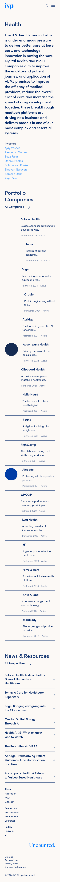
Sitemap (9, 857)
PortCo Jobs (11, 816)
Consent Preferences (15, 867)
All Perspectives (18, 663)
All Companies (17, 207)
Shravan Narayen (16, 171)
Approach (10, 793)
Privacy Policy (11, 864)
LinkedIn (9, 831)
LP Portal (10, 821)
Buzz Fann (11, 158)
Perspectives (12, 812)
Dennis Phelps (14, 163)
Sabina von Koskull (17, 167)
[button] (55, 6)
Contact (9, 802)
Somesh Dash (14, 176)
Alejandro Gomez (16, 154)
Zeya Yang (11, 180)
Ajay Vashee (12, 150)
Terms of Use (11, 860)
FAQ (7, 798)
